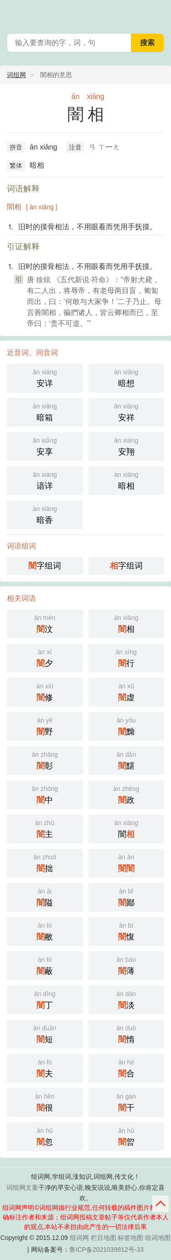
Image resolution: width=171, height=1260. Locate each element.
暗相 (126, 480)
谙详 (45, 480)
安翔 (126, 445)
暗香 (45, 514)
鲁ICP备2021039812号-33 (106, 1249)
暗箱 (45, 411)
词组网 (16, 75)
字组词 (44, 565)
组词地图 (158, 1237)
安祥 (126, 411)
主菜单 (158, 13)
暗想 (126, 377)
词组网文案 (22, 1187)
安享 (45, 445)
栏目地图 (103, 1237)
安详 (45, 377)
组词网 (79, 1237)
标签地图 (130, 1237)
